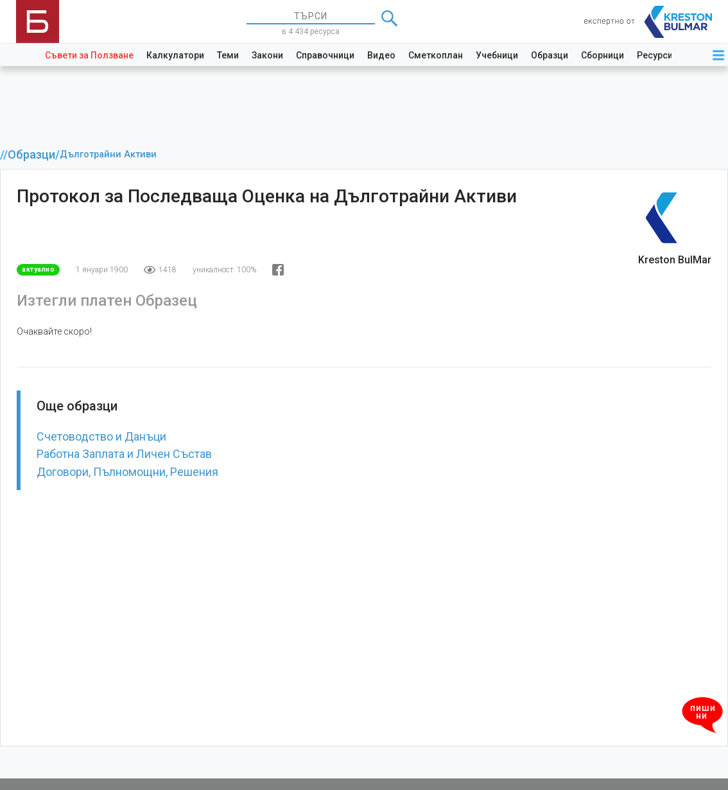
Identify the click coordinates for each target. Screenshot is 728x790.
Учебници (497, 55)
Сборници (602, 55)
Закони (267, 55)
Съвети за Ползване (89, 55)
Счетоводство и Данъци (101, 436)
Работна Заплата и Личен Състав (124, 454)
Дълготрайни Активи (108, 154)
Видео (381, 55)
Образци (549, 55)
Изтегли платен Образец (107, 301)
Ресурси (655, 55)
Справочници (325, 55)
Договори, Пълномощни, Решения (127, 471)
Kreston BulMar (674, 260)
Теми (228, 55)
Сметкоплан (435, 55)
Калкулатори (175, 55)
